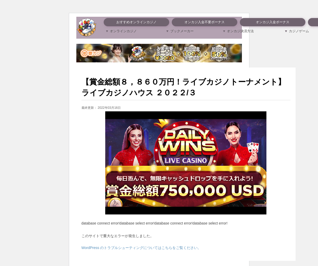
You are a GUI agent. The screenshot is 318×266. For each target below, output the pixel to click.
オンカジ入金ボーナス (272, 22)
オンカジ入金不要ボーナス (204, 22)
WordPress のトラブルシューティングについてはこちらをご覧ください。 (141, 248)
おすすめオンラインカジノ (136, 22)
